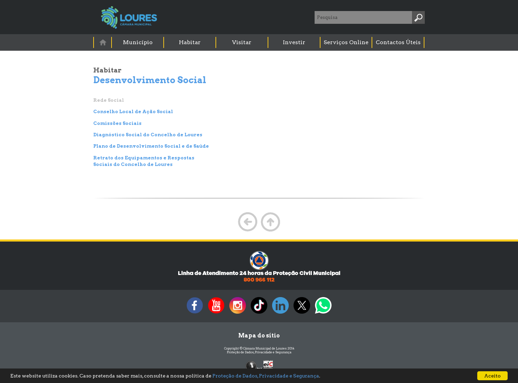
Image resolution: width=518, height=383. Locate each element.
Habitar (190, 42)
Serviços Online (346, 42)
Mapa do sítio (259, 335)
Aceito (492, 376)
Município (138, 42)
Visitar (241, 42)
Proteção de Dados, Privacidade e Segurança (259, 352)
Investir (294, 42)
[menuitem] (103, 42)
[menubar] (259, 42)
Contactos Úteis (398, 42)
